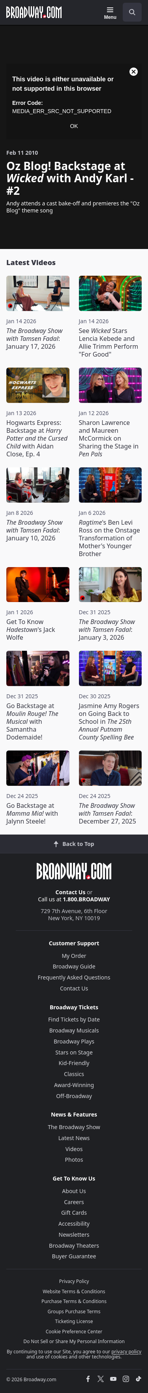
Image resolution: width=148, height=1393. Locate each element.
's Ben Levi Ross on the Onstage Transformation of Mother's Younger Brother (109, 538)
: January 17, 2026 (34, 338)
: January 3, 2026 (107, 629)
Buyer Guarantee (74, 1256)
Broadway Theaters (74, 1245)
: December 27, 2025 (107, 813)
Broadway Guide (73, 966)
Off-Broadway (74, 1096)
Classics (74, 1074)
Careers (74, 1202)
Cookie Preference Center (74, 1331)
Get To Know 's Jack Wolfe (30, 629)
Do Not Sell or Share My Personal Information (74, 1341)
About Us (74, 1191)
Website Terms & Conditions (74, 1291)
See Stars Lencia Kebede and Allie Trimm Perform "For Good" (109, 342)
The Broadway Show (74, 1127)
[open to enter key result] (132, 12)
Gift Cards (74, 1212)
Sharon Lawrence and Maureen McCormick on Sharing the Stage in (109, 438)
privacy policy (126, 1351)
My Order (74, 955)
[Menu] (110, 13)
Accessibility (74, 1223)
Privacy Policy (74, 1281)
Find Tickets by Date (74, 1019)
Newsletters (74, 1234)
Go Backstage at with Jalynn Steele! (32, 813)
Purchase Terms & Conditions (74, 1301)
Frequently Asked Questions (74, 977)
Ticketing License (74, 1321)
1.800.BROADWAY (86, 899)
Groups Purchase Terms (74, 1311)
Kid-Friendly (74, 1063)
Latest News (74, 1138)
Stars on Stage (74, 1052)
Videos (74, 1149)
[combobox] (129, 12)
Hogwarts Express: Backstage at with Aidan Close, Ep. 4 (36, 438)
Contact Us (71, 892)
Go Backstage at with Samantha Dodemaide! (32, 721)
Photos (74, 1159)
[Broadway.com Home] (34, 12)
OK (74, 126)
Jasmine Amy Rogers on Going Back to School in (109, 721)
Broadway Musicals (74, 1030)
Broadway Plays (74, 1041)
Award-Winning (74, 1085)
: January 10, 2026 (34, 530)
